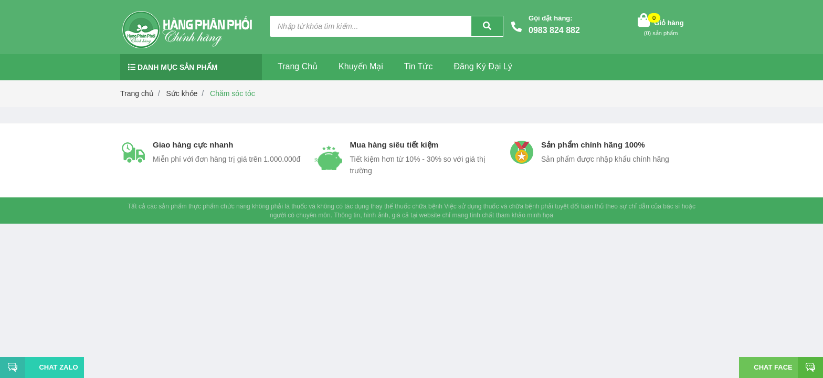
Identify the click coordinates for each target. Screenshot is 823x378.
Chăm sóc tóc (232, 93)
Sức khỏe (182, 93)
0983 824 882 (554, 30)
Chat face (773, 367)
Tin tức (418, 66)
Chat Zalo (54, 367)
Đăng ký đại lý (482, 66)
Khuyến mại (361, 66)
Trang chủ (298, 66)
